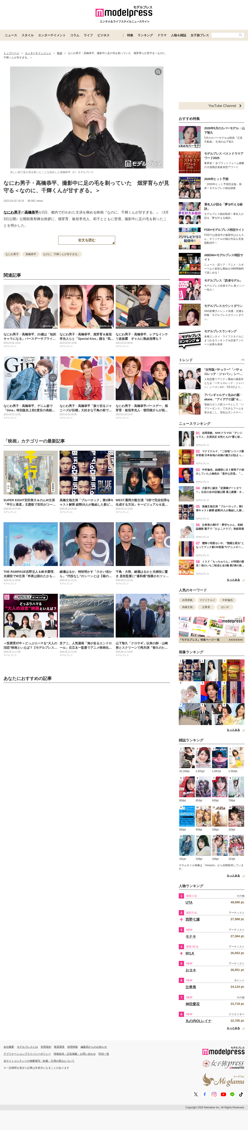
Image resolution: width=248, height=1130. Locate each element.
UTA (189, 902)
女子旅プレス (200, 35)
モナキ (191, 936)
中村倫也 (227, 600)
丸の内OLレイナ (198, 1021)
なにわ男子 (12, 212)
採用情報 (72, 1046)
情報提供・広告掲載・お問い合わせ (75, 1053)
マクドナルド (207, 600)
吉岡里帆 (187, 600)
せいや (225, 607)
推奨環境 (59, 1046)
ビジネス (103, 35)
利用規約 (46, 1046)
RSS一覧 (104, 1053)
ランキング (145, 35)
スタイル (27, 35)
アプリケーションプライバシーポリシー (27, 1053)
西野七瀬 (193, 919)
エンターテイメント (52, 35)
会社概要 (9, 1046)
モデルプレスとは (27, 1046)
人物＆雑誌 (178, 35)
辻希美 (206, 607)
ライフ (88, 35)
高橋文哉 (187, 607)
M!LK (190, 953)
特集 (130, 35)
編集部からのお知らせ (94, 1046)
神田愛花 (193, 1004)
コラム (74, 35)
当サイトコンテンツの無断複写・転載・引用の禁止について (39, 1060)
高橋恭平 (32, 212)
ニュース (11, 35)
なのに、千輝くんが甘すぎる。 (61, 254)
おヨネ (191, 970)
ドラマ (162, 35)
